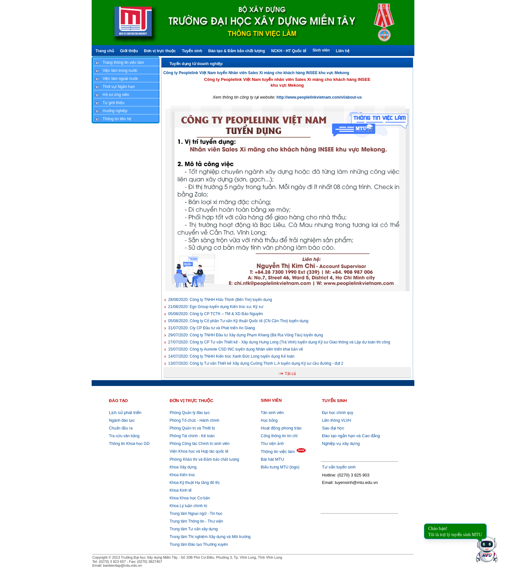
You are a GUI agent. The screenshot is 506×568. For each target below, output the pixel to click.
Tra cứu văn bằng (124, 436)
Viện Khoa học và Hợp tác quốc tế (198, 451)
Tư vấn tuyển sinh (339, 467)
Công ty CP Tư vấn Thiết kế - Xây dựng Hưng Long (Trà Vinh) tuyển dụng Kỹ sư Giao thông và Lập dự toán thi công (279, 342)
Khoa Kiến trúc (181, 475)
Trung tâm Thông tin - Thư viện (196, 521)
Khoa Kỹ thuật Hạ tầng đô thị (193, 482)
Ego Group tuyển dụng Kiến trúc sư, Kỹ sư (215, 306)
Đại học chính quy (337, 412)
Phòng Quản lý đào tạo (189, 412)
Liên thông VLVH (336, 420)
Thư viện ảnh (272, 443)
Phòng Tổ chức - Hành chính (193, 420)
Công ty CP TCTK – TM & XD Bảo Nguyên (215, 314)
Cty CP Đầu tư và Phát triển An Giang (211, 328)
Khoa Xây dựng (182, 467)
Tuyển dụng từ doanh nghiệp (196, 64)
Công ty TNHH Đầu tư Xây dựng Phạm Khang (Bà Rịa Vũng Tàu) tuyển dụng (245, 335)
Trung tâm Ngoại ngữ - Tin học (196, 513)
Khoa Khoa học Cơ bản (189, 498)
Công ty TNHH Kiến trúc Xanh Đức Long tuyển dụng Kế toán (231, 356)
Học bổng (269, 420)
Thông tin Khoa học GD (129, 443)
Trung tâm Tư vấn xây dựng (194, 529)
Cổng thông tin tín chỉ (279, 436)
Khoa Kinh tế (180, 490)
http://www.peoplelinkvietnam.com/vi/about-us (319, 97)
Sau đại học (333, 428)
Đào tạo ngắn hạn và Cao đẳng (351, 435)
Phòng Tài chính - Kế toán (191, 436)
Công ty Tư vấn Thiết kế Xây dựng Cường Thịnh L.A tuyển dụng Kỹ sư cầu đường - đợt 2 (255, 363)
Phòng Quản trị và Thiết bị (191, 428)
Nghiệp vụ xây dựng (341, 443)
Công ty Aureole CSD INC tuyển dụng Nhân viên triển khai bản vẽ (235, 349)
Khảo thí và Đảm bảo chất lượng (203, 459)
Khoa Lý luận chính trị (187, 506)
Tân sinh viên (272, 412)
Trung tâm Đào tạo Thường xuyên (199, 544)
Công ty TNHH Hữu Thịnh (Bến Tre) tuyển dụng (220, 299)
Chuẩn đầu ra (121, 428)
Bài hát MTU (272, 459)
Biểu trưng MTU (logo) (280, 467)
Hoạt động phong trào (281, 428)
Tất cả (290, 373)
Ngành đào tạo (122, 420)
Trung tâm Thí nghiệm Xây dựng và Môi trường (210, 536)
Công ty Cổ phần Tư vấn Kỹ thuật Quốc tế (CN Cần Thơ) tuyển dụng (238, 321)
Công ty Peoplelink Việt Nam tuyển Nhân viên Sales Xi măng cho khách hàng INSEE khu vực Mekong (256, 73)
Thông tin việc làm (278, 451)
